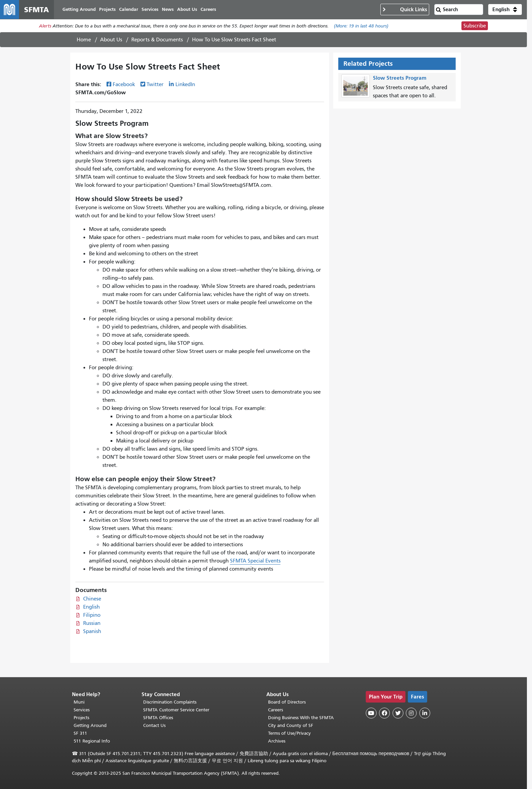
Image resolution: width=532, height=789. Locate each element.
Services (82, 710)
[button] (505, 9)
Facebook (124, 84)
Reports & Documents (157, 40)
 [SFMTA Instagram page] (411, 713)
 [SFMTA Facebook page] (384, 713)
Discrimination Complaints (169, 702)
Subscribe (474, 26)
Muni (79, 702)
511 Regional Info (92, 741)
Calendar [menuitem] (128, 9)
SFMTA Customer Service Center (176, 710)
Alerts (45, 26)
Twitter (155, 84)
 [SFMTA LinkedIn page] (424, 713)
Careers (275, 710)
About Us (111, 40)
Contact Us (154, 725)
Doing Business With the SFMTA (301, 718)
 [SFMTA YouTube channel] (371, 713)
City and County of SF (290, 725)
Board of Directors (287, 702)
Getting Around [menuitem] (79, 9)
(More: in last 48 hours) (361, 26)
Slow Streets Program (399, 78)
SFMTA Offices (158, 718)
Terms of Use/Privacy (289, 733)
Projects (81, 718)
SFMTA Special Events (255, 561)
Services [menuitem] (149, 9)
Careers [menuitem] (208, 9)
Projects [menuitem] (107, 9)
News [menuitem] (168, 9)
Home (84, 40)
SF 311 (80, 733)
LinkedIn (185, 84)
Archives (276, 741)
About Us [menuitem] (187, 9)
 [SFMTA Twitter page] (398, 713)
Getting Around (90, 725)
